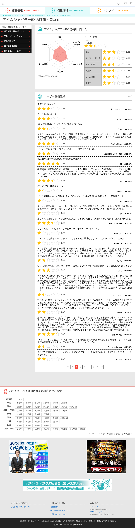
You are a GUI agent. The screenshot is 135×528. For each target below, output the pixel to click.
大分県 (55, 429)
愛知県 (37, 414)
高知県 (46, 425)
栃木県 (28, 407)
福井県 (46, 411)
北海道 (19, 399)
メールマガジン (95, 507)
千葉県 (55, 407)
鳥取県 (19, 422)
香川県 (28, 425)
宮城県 (37, 403)
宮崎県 (64, 429)
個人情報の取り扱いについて (60, 510)
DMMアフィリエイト (97, 512)
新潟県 (19, 411)
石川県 (37, 411)
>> (102, 367)
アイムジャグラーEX (57, 15)
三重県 (46, 414)
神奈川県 (73, 407)
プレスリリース (33, 521)
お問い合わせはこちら (58, 514)
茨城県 (19, 407)
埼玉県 (46, 407)
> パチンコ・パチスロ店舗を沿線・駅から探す (110, 434)
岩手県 (28, 403)
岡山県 (37, 422)
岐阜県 (19, 414)
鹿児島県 (73, 429)
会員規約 (44, 521)
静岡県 (28, 414)
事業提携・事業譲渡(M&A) (98, 521)
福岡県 (19, 429)
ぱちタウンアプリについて (20, 507)
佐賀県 (28, 429)
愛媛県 (37, 425)
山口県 (55, 422)
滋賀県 (19, 418)
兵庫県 (46, 418)
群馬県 (37, 407)
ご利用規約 (54, 507)
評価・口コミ (71, 15)
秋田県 (46, 403)
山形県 (55, 403)
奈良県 (55, 418)
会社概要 (23, 521)
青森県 (19, 403)
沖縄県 (82, 429)
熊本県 (46, 429)
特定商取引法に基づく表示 (77, 521)
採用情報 (113, 521)
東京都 (64, 407)
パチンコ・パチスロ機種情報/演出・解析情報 (33, 15)
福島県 (64, 403)
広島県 (46, 422)
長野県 (64, 411)
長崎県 (37, 429)
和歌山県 (64, 418)
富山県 (28, 411)
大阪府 (37, 418)
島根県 (28, 422)
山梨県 (55, 411)
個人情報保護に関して (58, 521)
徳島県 (19, 425)
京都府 (28, 418)
